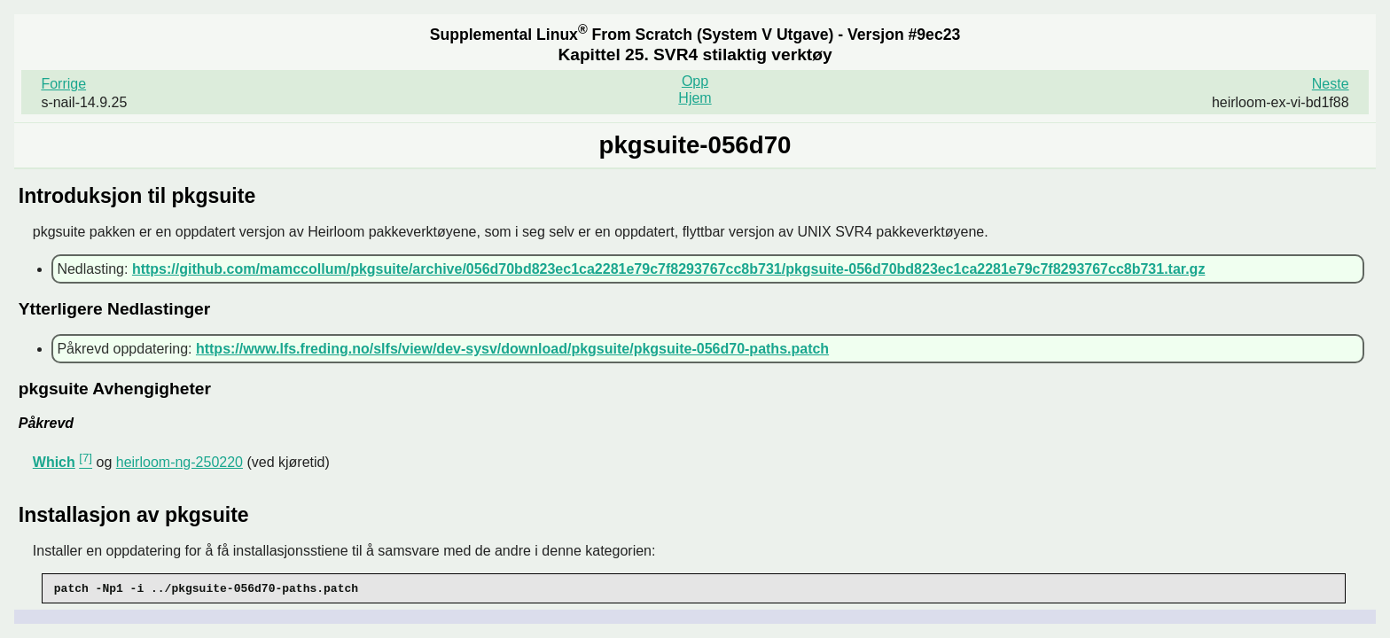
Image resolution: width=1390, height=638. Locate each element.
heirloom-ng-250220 (179, 462)
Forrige (63, 83)
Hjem (694, 97)
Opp (695, 81)
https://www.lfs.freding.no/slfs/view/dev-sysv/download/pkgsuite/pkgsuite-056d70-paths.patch (512, 348)
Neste (1330, 83)
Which (54, 462)
